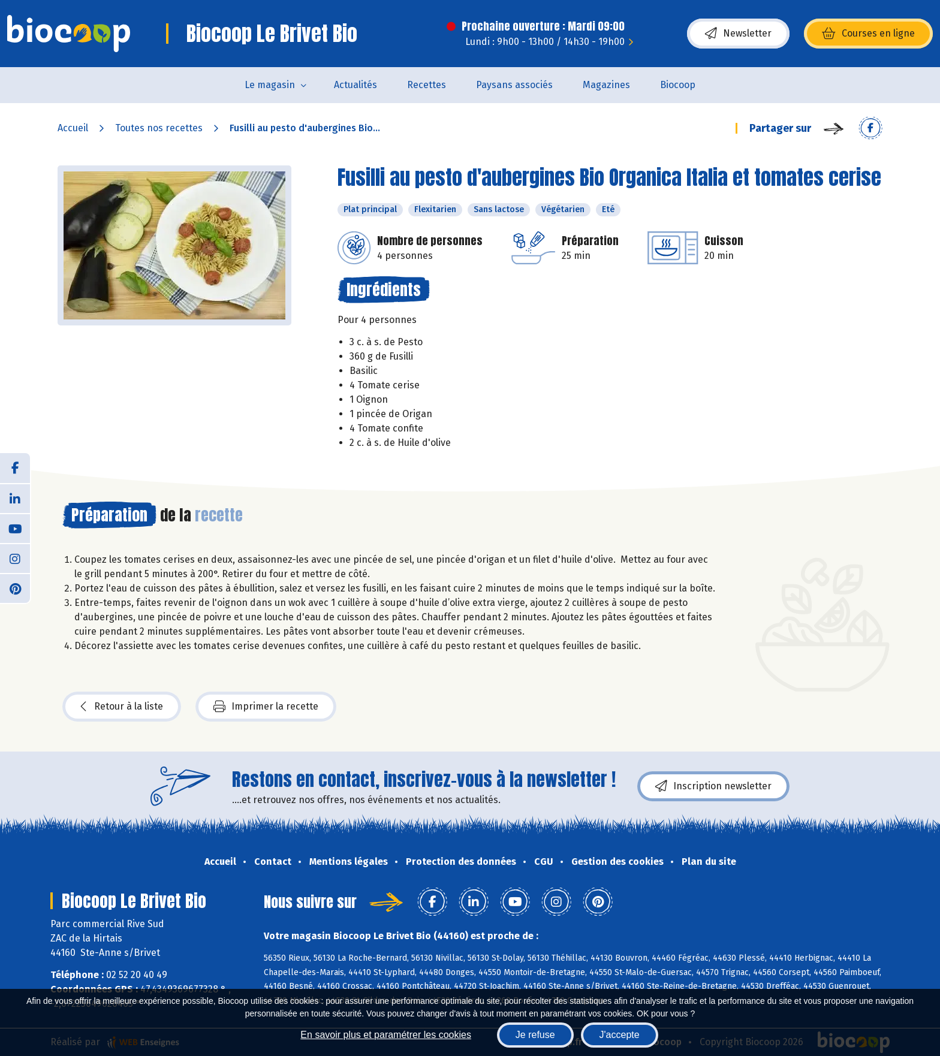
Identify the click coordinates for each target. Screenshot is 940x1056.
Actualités (355, 84)
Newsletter (738, 34)
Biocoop (677, 84)
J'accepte (619, 1035)
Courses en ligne (868, 34)
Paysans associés (514, 84)
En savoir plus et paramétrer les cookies (385, 1035)
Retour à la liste (121, 707)
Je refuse (535, 1035)
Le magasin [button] (270, 84)
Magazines (606, 84)
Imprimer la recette (265, 707)
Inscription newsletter (713, 786)
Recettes (426, 84)
